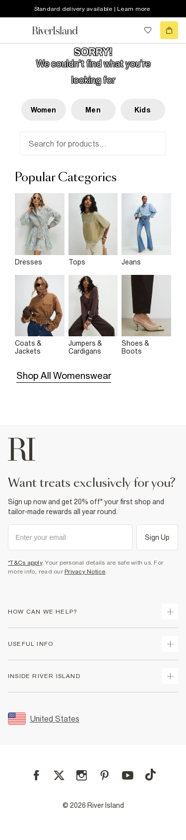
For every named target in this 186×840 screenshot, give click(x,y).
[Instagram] (81, 775)
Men (92, 110)
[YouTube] (127, 775)
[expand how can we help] (170, 612)
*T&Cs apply (25, 562)
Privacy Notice (85, 571)
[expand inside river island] (170, 676)
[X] (59, 776)
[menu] (17, 30)
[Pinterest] (104, 775)
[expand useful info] (170, 644)
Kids (142, 110)
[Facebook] (36, 775)
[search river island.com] (127, 30)
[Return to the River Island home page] (61, 30)
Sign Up (157, 537)
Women (44, 110)
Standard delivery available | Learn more (92, 8)
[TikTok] (150, 775)
